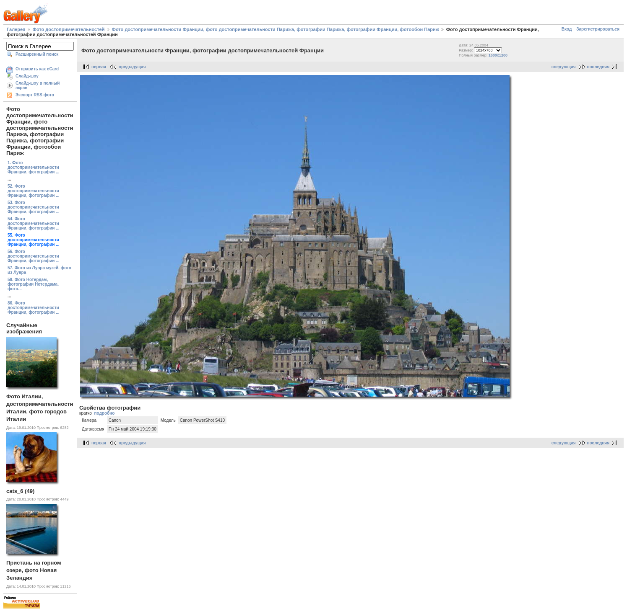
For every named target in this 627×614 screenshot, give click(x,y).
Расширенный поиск (37, 54)
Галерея (16, 29)
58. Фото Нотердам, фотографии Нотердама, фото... (33, 284)
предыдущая (132, 66)
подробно (104, 413)
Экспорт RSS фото (35, 95)
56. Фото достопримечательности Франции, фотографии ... (34, 256)
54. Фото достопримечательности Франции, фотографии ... (34, 223)
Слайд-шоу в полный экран (38, 85)
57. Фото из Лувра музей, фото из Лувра (39, 270)
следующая (564, 66)
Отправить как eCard (37, 69)
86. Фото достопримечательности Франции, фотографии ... (34, 308)
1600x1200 (498, 55)
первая (98, 66)
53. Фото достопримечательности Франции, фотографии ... (34, 207)
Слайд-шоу (27, 76)
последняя (598, 66)
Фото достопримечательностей (69, 29)
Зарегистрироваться (597, 29)
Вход (567, 29)
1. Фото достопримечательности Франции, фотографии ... (34, 167)
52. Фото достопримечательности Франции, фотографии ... (34, 191)
